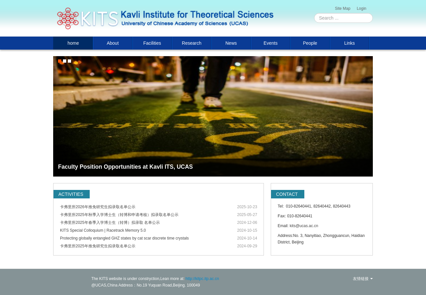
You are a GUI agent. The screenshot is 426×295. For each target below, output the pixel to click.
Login (361, 8)
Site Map (342, 8)
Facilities (152, 43)
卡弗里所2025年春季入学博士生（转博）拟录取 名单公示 (110, 222)
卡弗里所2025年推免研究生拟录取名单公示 (97, 246)
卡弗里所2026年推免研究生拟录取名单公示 (97, 207)
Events (271, 43)
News (231, 43)
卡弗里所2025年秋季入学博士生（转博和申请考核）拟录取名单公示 (119, 214)
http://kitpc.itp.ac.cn (202, 278)
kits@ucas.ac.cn (304, 226)
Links (349, 43)
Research (192, 43)
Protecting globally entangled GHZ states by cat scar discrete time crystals (124, 238)
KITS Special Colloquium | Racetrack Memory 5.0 (103, 230)
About (113, 43)
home (73, 43)
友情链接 (363, 278)
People (310, 43)
